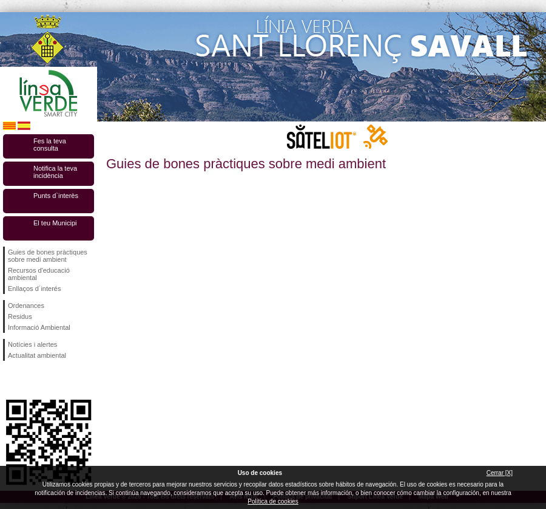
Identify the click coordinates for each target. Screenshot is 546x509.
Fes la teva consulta (49, 144)
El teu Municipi (55, 223)
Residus (20, 316)
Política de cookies (273, 501)
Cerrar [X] (500, 473)
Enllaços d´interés (34, 288)
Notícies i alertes (32, 344)
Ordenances (26, 305)
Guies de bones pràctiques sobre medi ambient (47, 255)
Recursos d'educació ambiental (39, 274)
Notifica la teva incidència (55, 172)
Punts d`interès (55, 195)
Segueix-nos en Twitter (30, 380)
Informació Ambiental (39, 327)
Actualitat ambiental (37, 355)
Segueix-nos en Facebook (10, 380)
